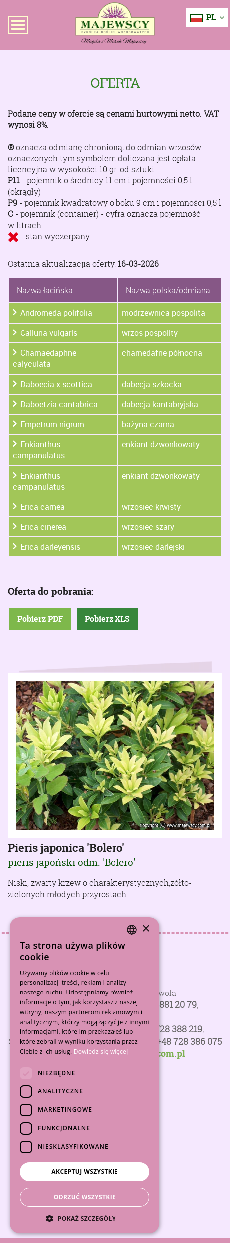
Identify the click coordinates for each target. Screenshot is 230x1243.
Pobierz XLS (107, 618)
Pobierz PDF (40, 618)
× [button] (145, 929)
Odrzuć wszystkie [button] (84, 1197)
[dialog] (84, 1075)
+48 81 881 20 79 (164, 1004)
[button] (84, 1218)
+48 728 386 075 (189, 1041)
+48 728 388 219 (170, 1029)
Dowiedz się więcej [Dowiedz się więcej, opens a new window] (101, 1051)
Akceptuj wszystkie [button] (84, 1171)
